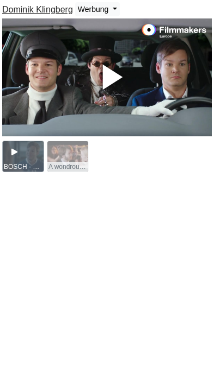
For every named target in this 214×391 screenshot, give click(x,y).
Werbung (94, 9)
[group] (23, 156)
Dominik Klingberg (37, 9)
